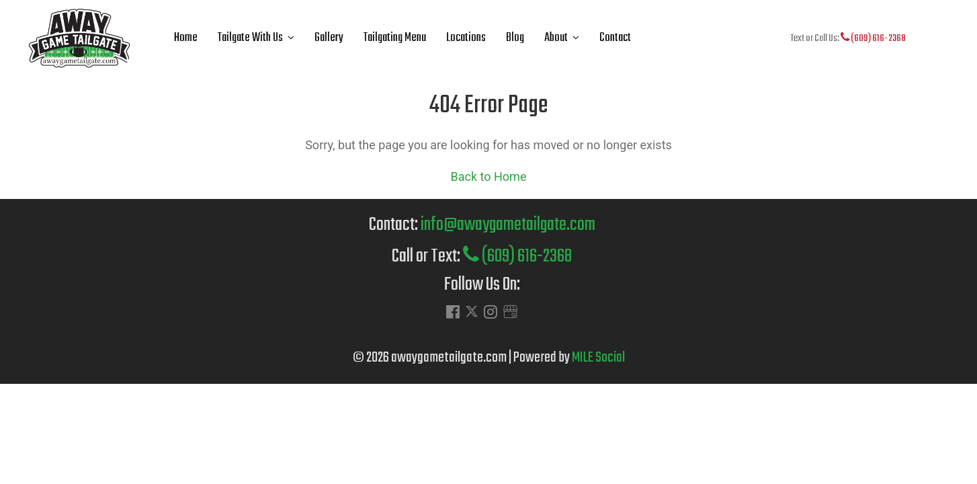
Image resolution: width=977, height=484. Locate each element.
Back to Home (489, 176)
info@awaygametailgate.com (508, 224)
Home (186, 38)
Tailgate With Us (250, 38)
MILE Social (598, 357)
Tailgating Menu (395, 38)
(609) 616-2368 (873, 38)
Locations (466, 38)
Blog (515, 38)
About (556, 38)
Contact (615, 38)
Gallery (328, 38)
